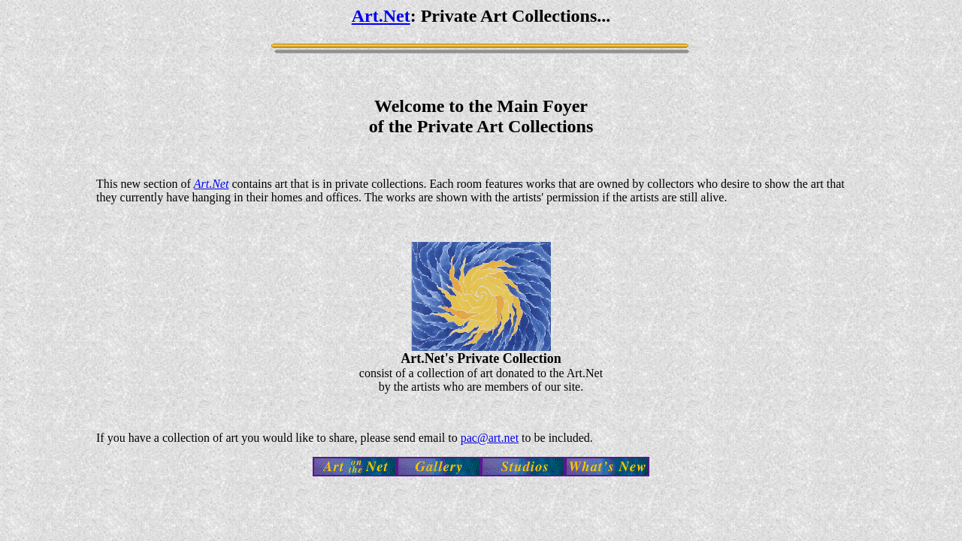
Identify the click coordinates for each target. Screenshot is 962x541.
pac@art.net (490, 437)
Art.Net (381, 16)
